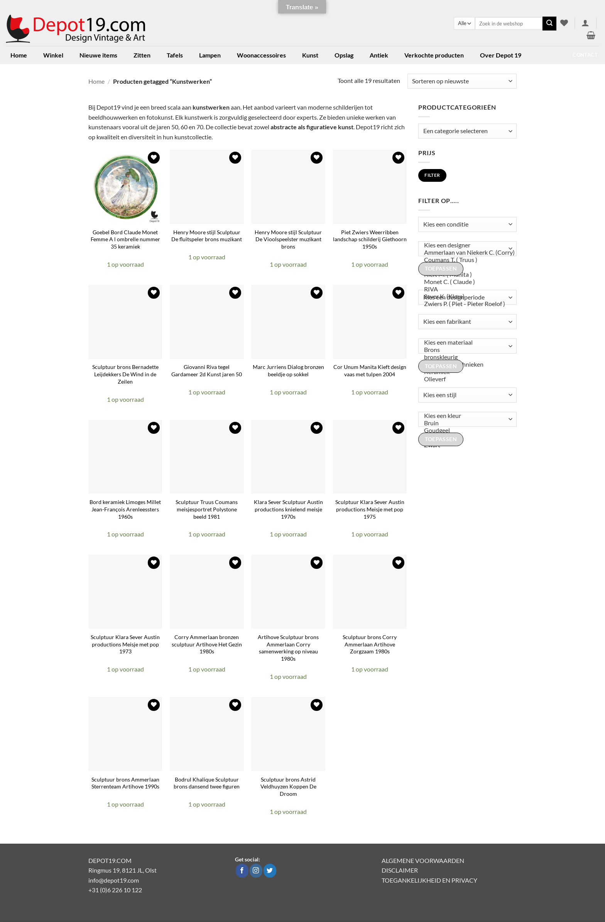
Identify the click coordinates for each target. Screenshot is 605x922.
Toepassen (441, 269)
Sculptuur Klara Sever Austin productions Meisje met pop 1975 (369, 509)
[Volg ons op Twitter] (270, 871)
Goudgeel (465, 430)
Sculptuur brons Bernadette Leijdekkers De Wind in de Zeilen (125, 374)
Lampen (210, 55)
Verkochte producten (434, 55)
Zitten (142, 55)
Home (18, 55)
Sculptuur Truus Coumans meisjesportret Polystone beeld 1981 (207, 509)
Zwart (465, 445)
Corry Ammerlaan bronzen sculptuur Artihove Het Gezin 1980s (207, 644)
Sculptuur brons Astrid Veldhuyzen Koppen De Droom (288, 786)
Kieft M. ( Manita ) (465, 274)
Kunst (310, 55)
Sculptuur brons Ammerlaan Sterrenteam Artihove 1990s (125, 783)
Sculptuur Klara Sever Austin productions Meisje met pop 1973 (125, 644)
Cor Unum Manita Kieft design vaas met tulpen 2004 (369, 370)
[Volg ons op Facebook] (242, 871)
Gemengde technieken (465, 364)
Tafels (175, 55)
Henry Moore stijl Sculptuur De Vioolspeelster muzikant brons (288, 239)
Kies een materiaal (465, 342)
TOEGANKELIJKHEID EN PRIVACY (429, 880)
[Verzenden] (549, 23)
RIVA (465, 289)
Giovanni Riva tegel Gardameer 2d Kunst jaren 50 (206, 370)
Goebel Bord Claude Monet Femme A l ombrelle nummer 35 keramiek (125, 239)
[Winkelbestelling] (462, 81)
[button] (585, 22)
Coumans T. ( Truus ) (465, 260)
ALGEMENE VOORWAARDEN (423, 860)
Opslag (344, 55)
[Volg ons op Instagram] (256, 871)
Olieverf (465, 379)
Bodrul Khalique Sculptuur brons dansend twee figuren (207, 783)
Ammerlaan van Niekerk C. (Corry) (465, 252)
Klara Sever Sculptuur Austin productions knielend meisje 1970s (288, 509)
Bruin (465, 423)
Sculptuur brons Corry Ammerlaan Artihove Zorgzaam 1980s (370, 644)
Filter (432, 175)
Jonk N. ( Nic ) (465, 267)
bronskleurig (465, 357)
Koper (465, 438)
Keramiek (465, 372)
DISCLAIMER (400, 870)
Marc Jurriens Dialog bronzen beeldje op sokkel (288, 370)
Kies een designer (465, 245)
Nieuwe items (98, 55)
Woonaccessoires (261, 55)
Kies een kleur (465, 416)
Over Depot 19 (500, 55)
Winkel (53, 55)
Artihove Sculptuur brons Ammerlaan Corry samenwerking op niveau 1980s (288, 648)
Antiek (379, 55)
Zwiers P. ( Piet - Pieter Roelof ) (465, 304)
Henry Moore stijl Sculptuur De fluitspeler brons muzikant (206, 236)
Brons (465, 350)
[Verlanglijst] (563, 22)
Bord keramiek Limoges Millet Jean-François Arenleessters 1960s (125, 509)
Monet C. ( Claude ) (465, 282)
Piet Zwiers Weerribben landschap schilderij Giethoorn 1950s (370, 239)
